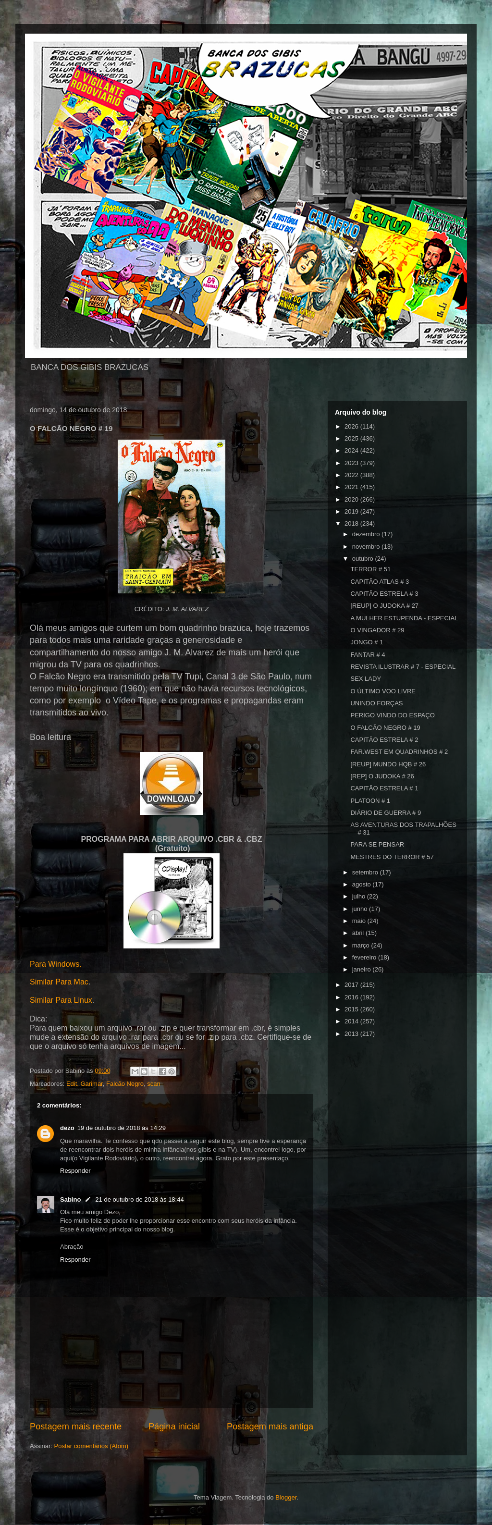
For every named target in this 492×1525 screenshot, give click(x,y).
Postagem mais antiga (270, 1426)
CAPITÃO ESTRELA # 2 (384, 739)
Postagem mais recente (76, 1426)
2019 (352, 511)
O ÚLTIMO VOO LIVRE (383, 691)
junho (360, 908)
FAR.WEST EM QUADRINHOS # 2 (399, 751)
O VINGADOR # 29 (377, 630)
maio (360, 920)
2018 (352, 523)
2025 (352, 438)
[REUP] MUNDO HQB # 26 (388, 764)
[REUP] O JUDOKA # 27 (384, 605)
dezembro (366, 534)
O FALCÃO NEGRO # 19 (385, 727)
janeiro (362, 969)
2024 (352, 450)
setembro (366, 872)
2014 (352, 1021)
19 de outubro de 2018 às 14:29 (121, 1127)
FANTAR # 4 (367, 654)
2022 (352, 475)
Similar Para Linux (61, 1000)
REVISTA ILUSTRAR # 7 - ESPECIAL (402, 666)
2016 (352, 997)
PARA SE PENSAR (377, 844)
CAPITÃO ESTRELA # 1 (384, 788)
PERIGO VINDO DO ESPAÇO (392, 715)
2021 (352, 487)
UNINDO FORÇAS (376, 703)
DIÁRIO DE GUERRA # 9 (385, 812)
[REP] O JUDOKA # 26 (382, 776)
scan (153, 1083)
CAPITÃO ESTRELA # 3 (384, 593)
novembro (366, 546)
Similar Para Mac (59, 982)
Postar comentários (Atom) (91, 1446)
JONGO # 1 (366, 642)
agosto (362, 884)
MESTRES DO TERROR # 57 (391, 857)
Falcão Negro (125, 1083)
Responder (75, 1170)
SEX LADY (365, 678)
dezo (67, 1127)
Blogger (285, 1497)
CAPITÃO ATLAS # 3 (379, 581)
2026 (352, 426)
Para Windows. (56, 964)
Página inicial (174, 1426)
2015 (352, 1009)
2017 (352, 984)
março (361, 945)
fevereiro (365, 957)
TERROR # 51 (370, 569)
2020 (352, 499)
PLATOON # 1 (370, 800)
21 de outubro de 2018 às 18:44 (139, 1199)
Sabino (70, 1199)
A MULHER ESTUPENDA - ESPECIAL (404, 618)
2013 (352, 1033)
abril (359, 932)
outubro (363, 558)
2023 (352, 463)
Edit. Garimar (84, 1083)
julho (359, 896)
